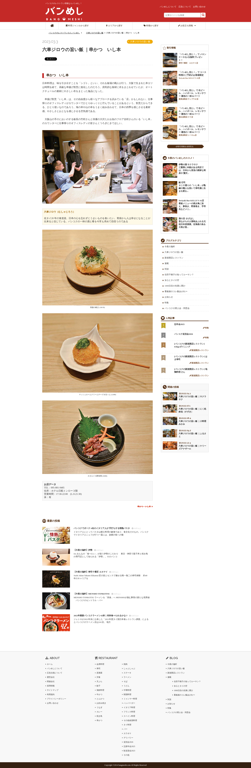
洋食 (98, 677)
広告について (184, 6)
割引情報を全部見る (185, 146)
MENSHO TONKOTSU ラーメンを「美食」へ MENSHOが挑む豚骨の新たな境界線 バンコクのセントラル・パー (112, 597)
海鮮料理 (100, 690)
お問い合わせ (199, 6)
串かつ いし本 (144, 506)
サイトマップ (52, 690)
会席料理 (100, 664)
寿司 (98, 668)
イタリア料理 (129, 707)
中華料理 (127, 690)
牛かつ (99, 694)
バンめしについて (168, 6)
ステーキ (127, 673)
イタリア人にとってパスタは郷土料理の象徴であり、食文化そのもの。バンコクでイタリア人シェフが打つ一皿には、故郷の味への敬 (112, 531)
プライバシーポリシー (56, 699)
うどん (126, 686)
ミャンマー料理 (130, 699)
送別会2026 (128, 742)
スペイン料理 (129, 716)
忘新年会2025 (129, 746)
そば (125, 681)
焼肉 (125, 664)
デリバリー (128, 738)
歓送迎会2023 (129, 751)
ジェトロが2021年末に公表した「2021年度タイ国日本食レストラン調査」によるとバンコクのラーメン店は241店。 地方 (112, 618)
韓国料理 (127, 694)
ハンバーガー (129, 703)
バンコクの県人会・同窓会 (177, 308)
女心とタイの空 (172, 280)
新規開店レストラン (174, 258)
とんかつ (100, 699)
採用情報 (51, 686)
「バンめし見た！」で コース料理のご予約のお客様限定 (192, 75)
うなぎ (99, 707)
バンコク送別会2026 (183, 334)
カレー (99, 712)
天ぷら (99, 681)
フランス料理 (129, 712)
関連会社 (51, 681)
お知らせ (169, 297)
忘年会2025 (179, 324)
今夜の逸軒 (170, 246)
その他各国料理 (130, 720)
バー (125, 729)
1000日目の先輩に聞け (175, 286)
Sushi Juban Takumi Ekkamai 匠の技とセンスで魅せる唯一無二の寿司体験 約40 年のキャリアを (112, 575)
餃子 (98, 686)
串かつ (99, 720)
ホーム (50, 664)
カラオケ (127, 733)
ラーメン (127, 677)
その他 (126, 755)
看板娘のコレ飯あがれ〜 (176, 291)
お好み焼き (101, 703)
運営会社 (51, 677)
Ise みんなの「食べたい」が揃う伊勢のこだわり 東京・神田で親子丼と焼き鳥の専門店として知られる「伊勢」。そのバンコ (112, 553)
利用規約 (51, 694)
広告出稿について (54, 673)
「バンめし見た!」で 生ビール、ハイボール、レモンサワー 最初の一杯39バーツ (192, 94)
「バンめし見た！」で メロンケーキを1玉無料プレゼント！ (192, 58)
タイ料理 (127, 725)
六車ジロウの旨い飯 (94, 33)
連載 (167, 263)
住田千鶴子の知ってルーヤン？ (179, 274)
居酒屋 (99, 673)
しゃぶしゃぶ (129, 668)
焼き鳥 (99, 716)
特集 (167, 302)
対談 (167, 269)
